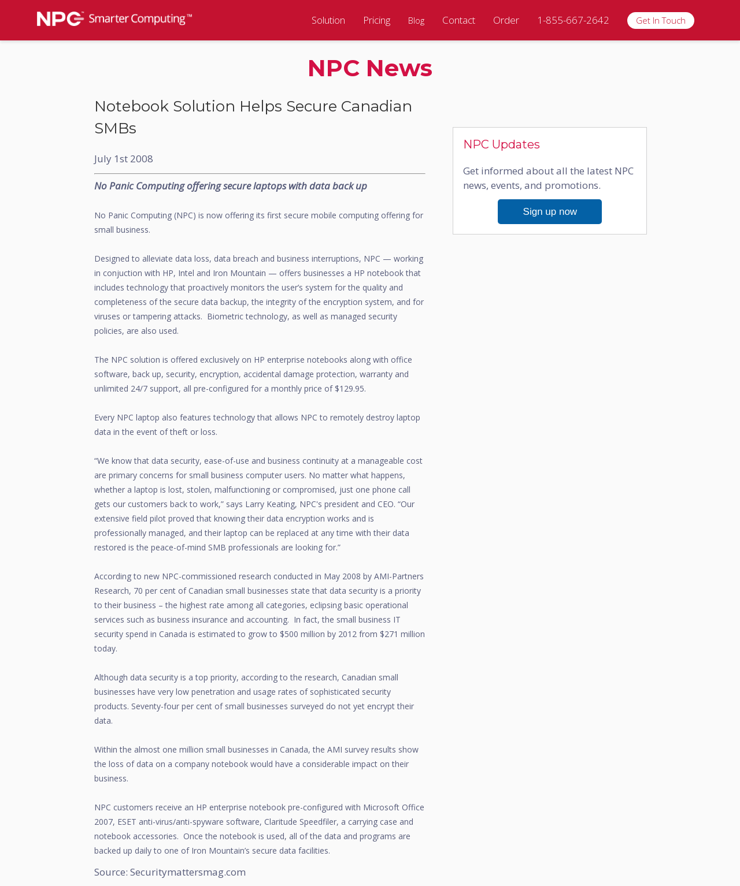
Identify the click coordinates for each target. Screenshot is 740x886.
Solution (328, 20)
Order (506, 20)
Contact (458, 20)
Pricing (376, 20)
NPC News (370, 68)
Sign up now (550, 211)
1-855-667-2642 (573, 20)
